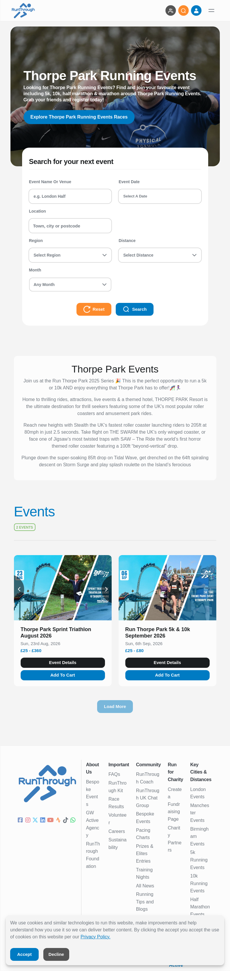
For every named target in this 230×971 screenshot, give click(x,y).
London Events (198, 793)
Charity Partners (174, 839)
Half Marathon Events (200, 907)
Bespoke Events (92, 793)
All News (145, 885)
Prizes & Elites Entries (145, 854)
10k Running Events (199, 883)
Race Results (116, 803)
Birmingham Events (199, 836)
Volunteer (117, 819)
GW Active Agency (92, 824)
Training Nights (144, 873)
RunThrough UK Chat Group (147, 798)
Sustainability (117, 843)
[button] (63, 633)
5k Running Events (199, 860)
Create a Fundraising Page (175, 804)
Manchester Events (199, 813)
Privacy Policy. (95, 936)
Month (35, 270)
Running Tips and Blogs (145, 902)
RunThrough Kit (117, 787)
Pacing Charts (143, 834)
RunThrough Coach (147, 778)
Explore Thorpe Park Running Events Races (79, 116)
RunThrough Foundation (93, 855)
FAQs (114, 774)
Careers (116, 831)
